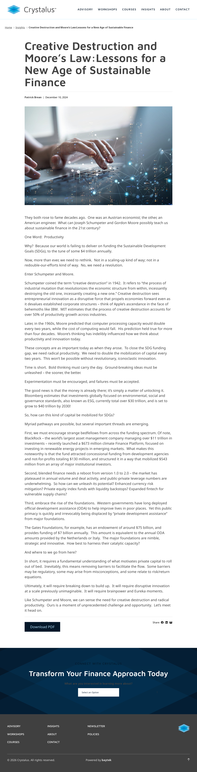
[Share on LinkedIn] (166, 622)
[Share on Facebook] (162, 622)
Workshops (15, 734)
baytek (106, 760)
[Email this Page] (170, 622)
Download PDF (42, 626)
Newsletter (96, 726)
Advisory (13, 726)
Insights (20, 27)
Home (8, 27)
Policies (93, 734)
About (52, 734)
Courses (13, 742)
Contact (53, 742)
